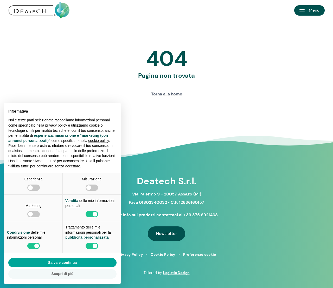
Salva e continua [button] (62, 262)
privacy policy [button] (56, 125)
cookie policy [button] (98, 141)
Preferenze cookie (199, 254)
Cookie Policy (163, 254)
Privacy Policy (130, 254)
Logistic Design (176, 272)
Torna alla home (166, 94)
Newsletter (166, 233)
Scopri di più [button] (63, 274)
